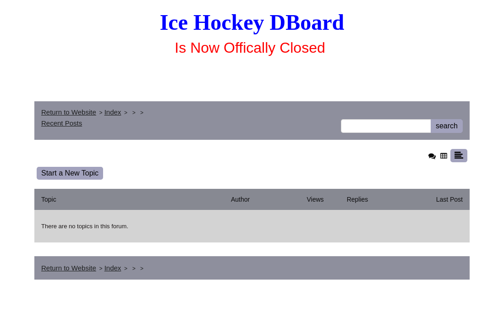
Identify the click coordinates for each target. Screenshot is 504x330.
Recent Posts (61, 123)
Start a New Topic (70, 173)
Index (112, 112)
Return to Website (68, 112)
